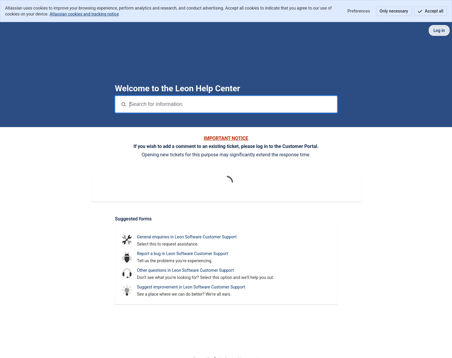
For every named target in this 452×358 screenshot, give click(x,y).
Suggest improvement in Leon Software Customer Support (191, 287)
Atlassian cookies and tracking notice (84, 14)
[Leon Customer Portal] (11, 30)
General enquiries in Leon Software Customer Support (187, 236)
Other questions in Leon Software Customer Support (185, 270)
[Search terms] (232, 104)
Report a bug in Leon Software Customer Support (182, 253)
